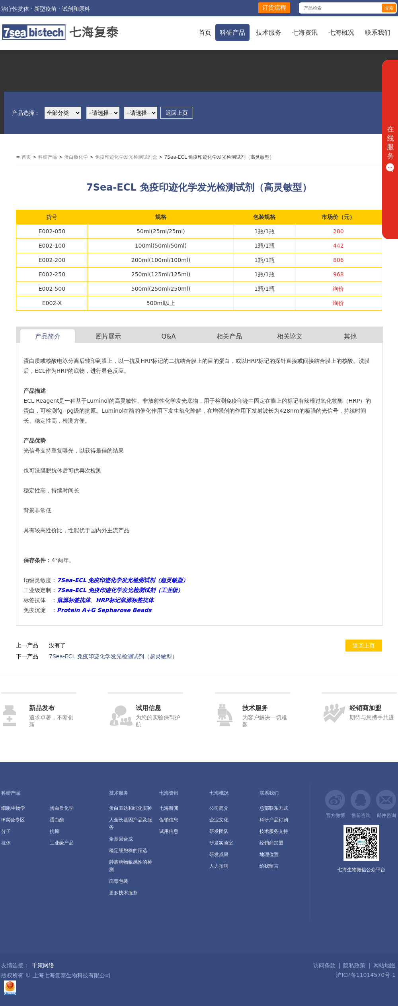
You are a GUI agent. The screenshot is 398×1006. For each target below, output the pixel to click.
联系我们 (377, 32)
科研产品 (232, 32)
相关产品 (229, 336)
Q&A (168, 336)
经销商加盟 (271, 843)
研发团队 (218, 831)
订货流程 (274, 7)
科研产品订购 (273, 820)
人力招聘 (218, 866)
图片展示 (108, 336)
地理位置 (269, 854)
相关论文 (289, 336)
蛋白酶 (57, 820)
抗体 (6, 843)
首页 (205, 32)
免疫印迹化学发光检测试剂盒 (126, 157)
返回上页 (177, 113)
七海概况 (341, 32)
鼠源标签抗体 (73, 600)
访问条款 (324, 965)
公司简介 (218, 808)
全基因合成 (121, 839)
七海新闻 (168, 808)
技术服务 (268, 32)
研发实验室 (221, 843)
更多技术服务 (123, 893)
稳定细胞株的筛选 (128, 850)
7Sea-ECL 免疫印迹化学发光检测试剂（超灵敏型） (113, 656)
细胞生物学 (13, 808)
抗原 (54, 831)
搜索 (389, 8)
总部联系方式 (273, 808)
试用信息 (168, 831)
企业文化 (218, 820)
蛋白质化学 (76, 157)
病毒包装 (118, 881)
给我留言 (269, 866)
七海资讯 (305, 32)
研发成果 (218, 854)
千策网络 (43, 965)
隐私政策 (354, 965)
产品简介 (47, 336)
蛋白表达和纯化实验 (130, 808)
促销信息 (168, 820)
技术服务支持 (273, 831)
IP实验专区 (13, 820)
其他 (350, 336)
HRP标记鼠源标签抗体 (125, 600)
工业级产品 (62, 843)
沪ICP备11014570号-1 (365, 975)
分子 (6, 831)
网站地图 (384, 965)
